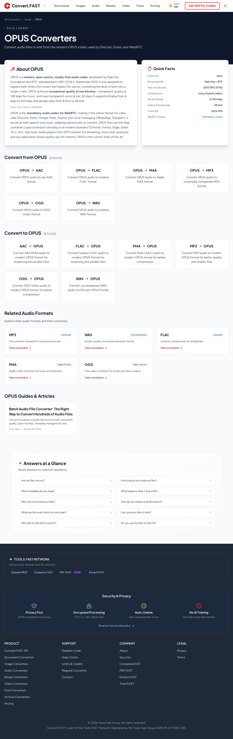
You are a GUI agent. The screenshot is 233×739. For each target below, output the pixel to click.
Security (125, 657)
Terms (181, 657)
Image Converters (16, 664)
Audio (96, 6)
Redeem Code (71, 650)
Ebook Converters (16, 677)
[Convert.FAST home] (22, 6)
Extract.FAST (96, 572)
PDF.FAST (126, 670)
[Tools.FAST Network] (225, 6)
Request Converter (74, 670)
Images (80, 6)
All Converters (12, 19)
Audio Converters (15, 670)
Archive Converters (17, 697)
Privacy (181, 650)
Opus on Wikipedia (32, 107)
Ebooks (110, 6)
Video (126, 6)
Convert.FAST (19, 572)
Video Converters (15, 683)
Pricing (155, 6)
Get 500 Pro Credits (202, 6)
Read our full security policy (117, 625)
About (124, 650)
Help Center (70, 657)
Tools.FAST (127, 683)
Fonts (140, 6)
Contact (67, 677)
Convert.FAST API (16, 650)
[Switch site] (44, 5)
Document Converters (19, 657)
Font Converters (15, 690)
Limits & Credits (72, 664)
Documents (61, 6)
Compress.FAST (43, 572)
